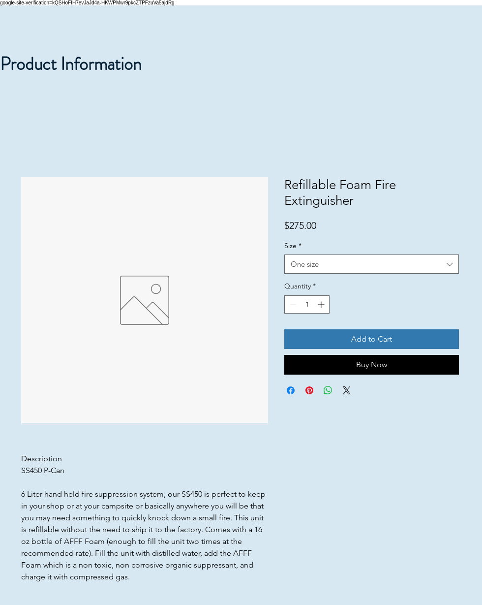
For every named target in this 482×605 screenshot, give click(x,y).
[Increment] (322, 304)
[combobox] (371, 264)
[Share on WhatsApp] (328, 390)
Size (292, 245)
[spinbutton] (307, 304)
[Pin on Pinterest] (309, 390)
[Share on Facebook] (291, 390)
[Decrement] (292, 304)
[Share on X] (347, 390)
